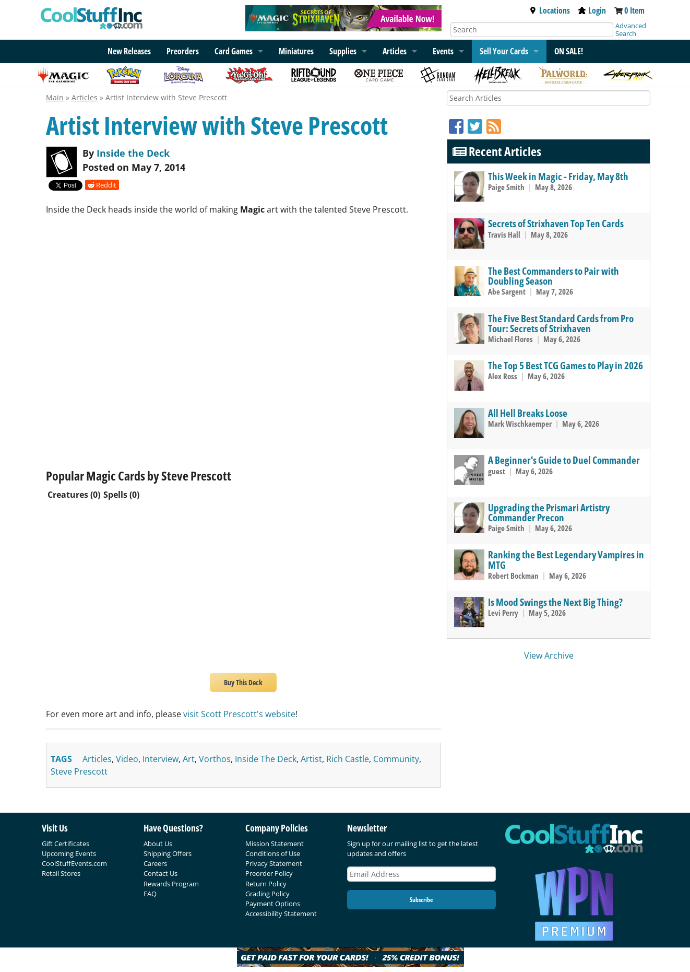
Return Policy (266, 883)
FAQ (150, 893)
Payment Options (272, 903)
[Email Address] (421, 874)
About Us (158, 843)
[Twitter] (477, 126)
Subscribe (421, 900)
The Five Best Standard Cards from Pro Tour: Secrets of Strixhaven (561, 323)
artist (311, 759)
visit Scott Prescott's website (239, 714)
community (396, 759)
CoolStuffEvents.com (74, 863)
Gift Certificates (65, 843)
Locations (549, 10)
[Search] (531, 29)
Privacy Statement (273, 863)
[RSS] (493, 126)
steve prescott (79, 771)
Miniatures (296, 51)
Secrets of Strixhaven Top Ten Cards (556, 223)
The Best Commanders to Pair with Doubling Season (553, 276)
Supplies (342, 51)
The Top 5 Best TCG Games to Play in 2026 (565, 365)
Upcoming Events (69, 853)
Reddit (102, 185)
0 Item (634, 10)
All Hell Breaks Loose (527, 413)
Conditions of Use (272, 853)
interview (160, 759)
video (127, 759)
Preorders (182, 51)
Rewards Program (171, 883)
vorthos (215, 759)
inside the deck (265, 759)
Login (592, 10)
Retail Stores (61, 873)
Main (55, 97)
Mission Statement (274, 843)
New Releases (129, 51)
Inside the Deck (133, 153)
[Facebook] (458, 126)
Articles (395, 51)
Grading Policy (267, 893)
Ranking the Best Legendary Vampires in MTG (566, 559)
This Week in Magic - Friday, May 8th (558, 176)
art (189, 759)
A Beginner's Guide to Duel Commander (564, 460)
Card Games (234, 51)
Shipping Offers (168, 853)
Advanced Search (630, 29)
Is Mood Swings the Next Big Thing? (555, 602)
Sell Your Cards (504, 51)
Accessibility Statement (281, 913)
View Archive (549, 655)
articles (97, 759)
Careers (155, 863)
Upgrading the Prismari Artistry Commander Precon (549, 512)
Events (443, 51)
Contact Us (160, 873)
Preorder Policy (269, 873)
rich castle (347, 759)
